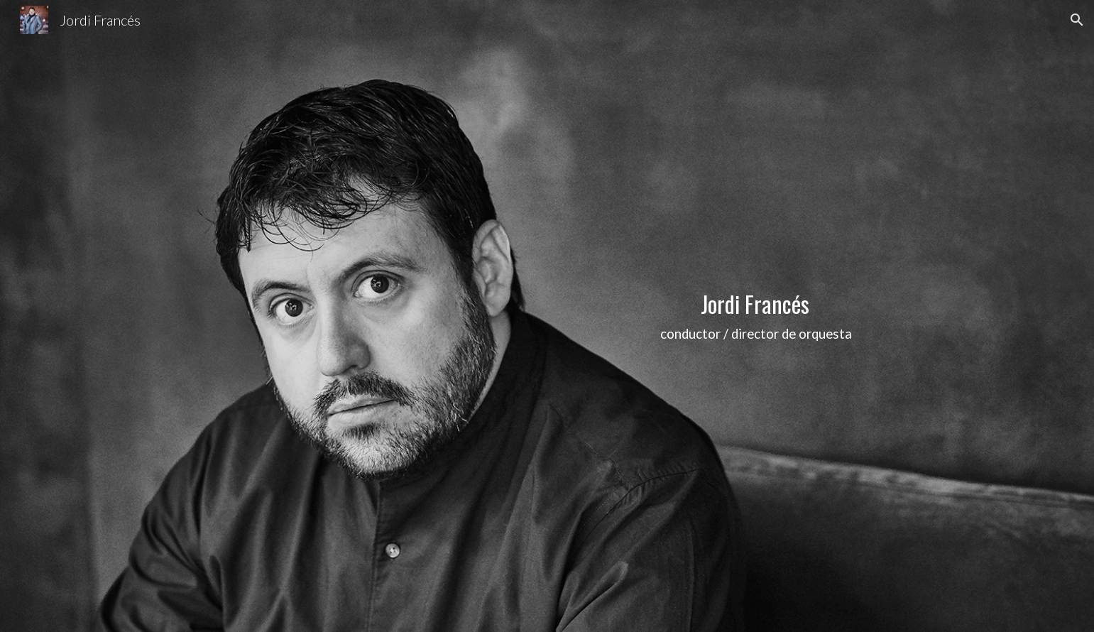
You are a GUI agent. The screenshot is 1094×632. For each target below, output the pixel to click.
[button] (1077, 20)
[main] (756, 316)
